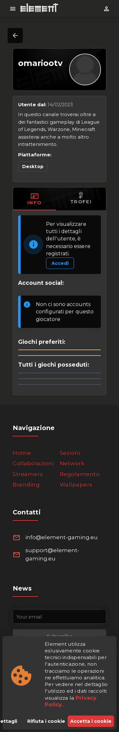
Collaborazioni (33, 463)
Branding (26, 484)
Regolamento (80, 474)
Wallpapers (76, 484)
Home (22, 453)
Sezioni (70, 453)
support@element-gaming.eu (52, 554)
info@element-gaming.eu (61, 537)
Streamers (28, 474)
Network (72, 463)
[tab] (34, 198)
